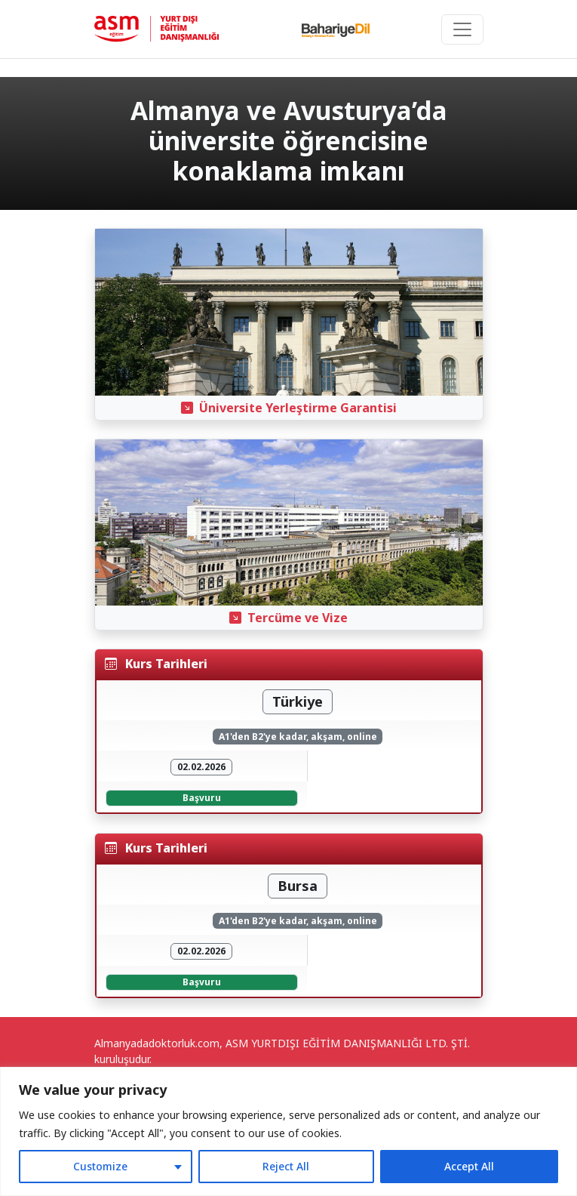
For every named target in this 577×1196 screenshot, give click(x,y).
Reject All (285, 1166)
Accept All (469, 1166)
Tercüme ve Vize (288, 617)
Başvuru (202, 797)
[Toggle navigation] (462, 29)
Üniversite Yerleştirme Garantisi (289, 407)
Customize (100, 1166)
